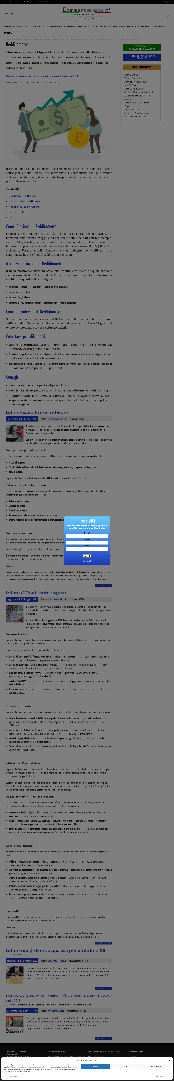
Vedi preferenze (155, 1067)
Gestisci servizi (159, 1077)
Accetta (95, 1067)
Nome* (87, 533)
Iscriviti (87, 556)
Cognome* (87, 539)
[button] (169, 1060)
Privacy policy (13, 1077)
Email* (87, 546)
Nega (125, 1067)
